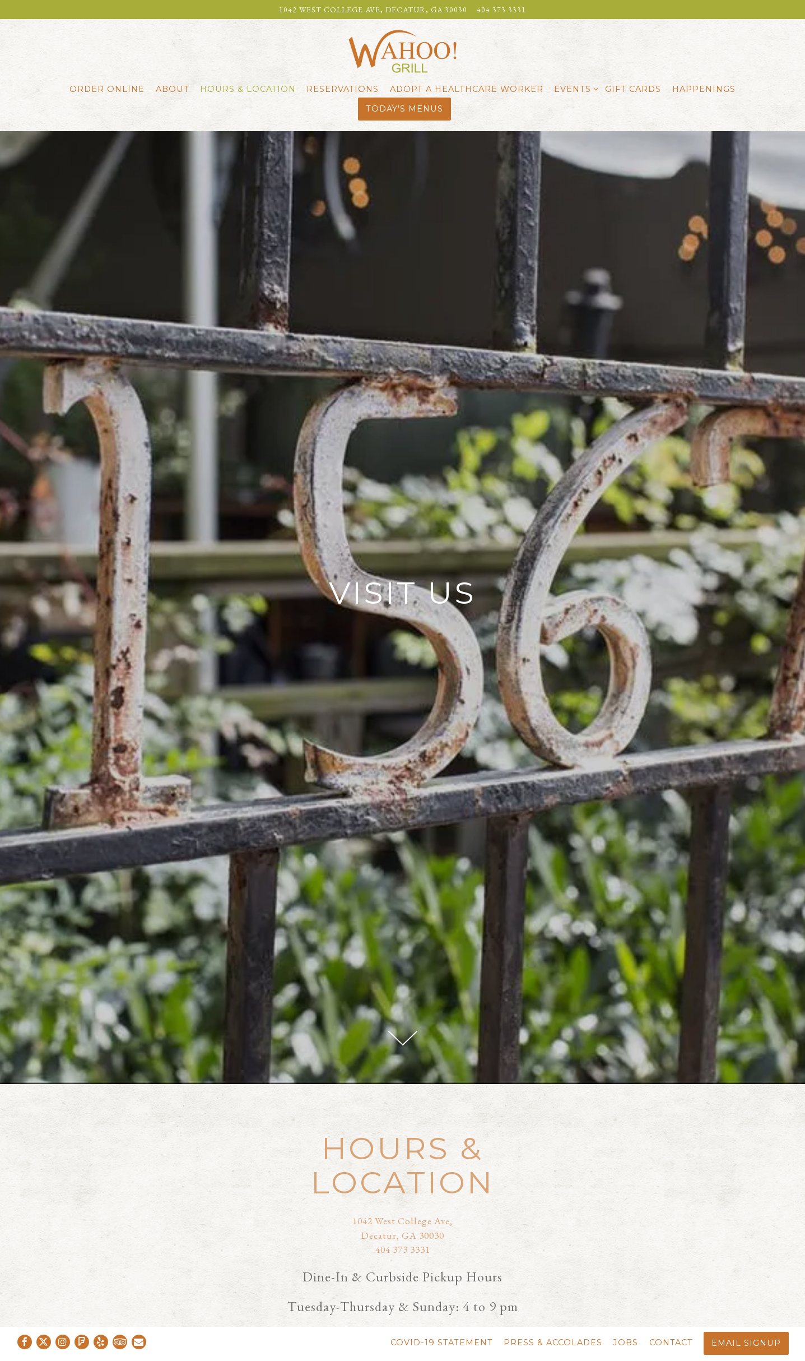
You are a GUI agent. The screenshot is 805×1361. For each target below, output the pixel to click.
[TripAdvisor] (120, 1342)
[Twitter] (43, 1342)
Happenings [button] (704, 89)
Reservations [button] (342, 89)
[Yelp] (101, 1342)
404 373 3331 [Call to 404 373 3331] (501, 9)
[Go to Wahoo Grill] (373, 9)
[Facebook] (24, 1342)
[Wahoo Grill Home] (403, 50)
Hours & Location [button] (248, 89)
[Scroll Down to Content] (403, 1038)
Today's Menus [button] (404, 109)
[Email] (139, 1342)
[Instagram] (62, 1342)
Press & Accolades (553, 1342)
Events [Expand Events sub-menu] (574, 88)
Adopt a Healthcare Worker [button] (466, 89)
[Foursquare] (82, 1342)
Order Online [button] (107, 89)
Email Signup (746, 1343)
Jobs (625, 1342)
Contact (671, 1342)
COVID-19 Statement (441, 1342)
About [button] (172, 89)
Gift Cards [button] (633, 89)
